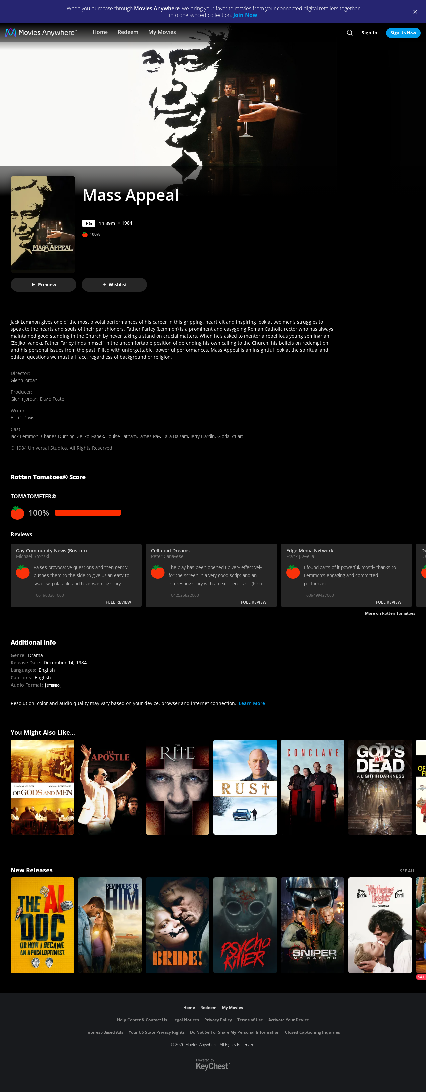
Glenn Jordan (24, 380)
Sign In (369, 32)
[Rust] (245, 787)
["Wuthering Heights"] (380, 925)
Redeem (128, 32)
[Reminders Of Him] (110, 925)
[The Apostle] (110, 787)
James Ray (149, 436)
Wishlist (114, 284)
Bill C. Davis (22, 417)
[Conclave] (312, 787)
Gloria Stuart (230, 436)
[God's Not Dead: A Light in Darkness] (380, 787)
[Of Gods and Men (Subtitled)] (42, 787)
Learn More (252, 703)
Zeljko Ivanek (90, 436)
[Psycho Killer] (245, 925)
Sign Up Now (403, 33)
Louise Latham (121, 436)
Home (100, 32)
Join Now (245, 15)
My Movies (162, 32)
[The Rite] (177, 787)
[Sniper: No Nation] (312, 925)
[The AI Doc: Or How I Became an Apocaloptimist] (42, 925)
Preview (43, 284)
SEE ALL (407, 871)
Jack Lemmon (24, 436)
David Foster (53, 399)
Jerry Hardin (203, 436)
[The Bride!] (177, 925)
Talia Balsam (175, 436)
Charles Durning (57, 436)
